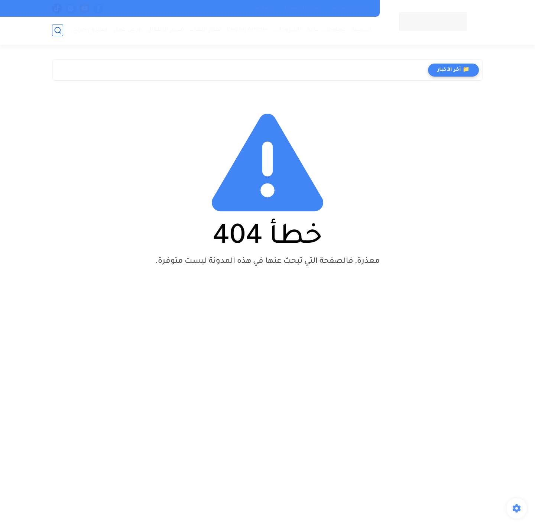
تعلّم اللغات (205, 30)
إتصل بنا (263, 8)
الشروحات (287, 30)
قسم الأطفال (165, 30)
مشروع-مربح (90, 30)
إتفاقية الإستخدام (301, 8)
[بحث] (57, 30)
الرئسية (361, 30)
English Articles (247, 30)
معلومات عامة (326, 30)
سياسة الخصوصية (350, 8)
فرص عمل (127, 30)
